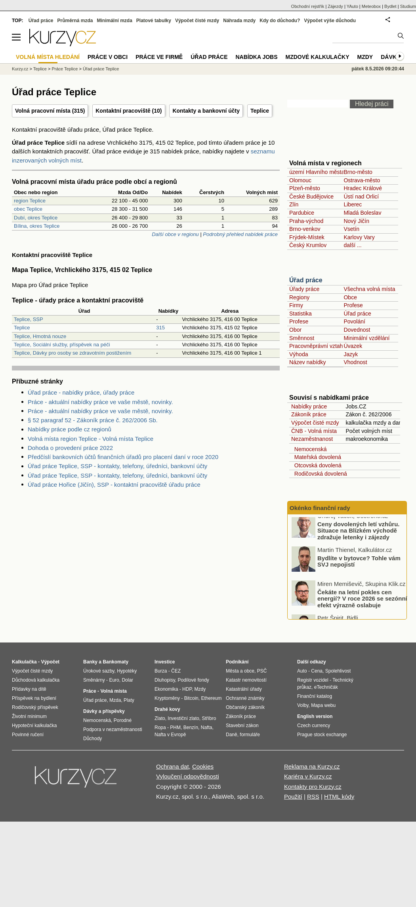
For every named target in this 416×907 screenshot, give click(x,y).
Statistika (300, 313)
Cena (316, 671)
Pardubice (301, 213)
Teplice (259, 111)
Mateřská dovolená (316, 457)
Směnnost (301, 338)
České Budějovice (311, 196)
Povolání (354, 321)
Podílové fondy (193, 680)
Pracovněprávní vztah (316, 346)
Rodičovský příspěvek (35, 707)
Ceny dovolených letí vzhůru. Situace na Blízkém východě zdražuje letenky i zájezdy (358, 536)
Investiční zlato (183, 718)
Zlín (293, 204)
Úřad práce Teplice (101, 68)
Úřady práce (304, 289)
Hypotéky (127, 671)
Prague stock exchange (322, 734)
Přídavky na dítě (29, 689)
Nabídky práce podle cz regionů (69, 429)
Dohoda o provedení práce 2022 (70, 447)
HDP (187, 689)
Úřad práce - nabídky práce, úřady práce (81, 392)
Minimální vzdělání (366, 338)
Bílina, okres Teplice (36, 226)
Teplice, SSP (28, 319)
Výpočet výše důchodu (330, 20)
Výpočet (50, 662)
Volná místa (113, 691)
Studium (408, 6)
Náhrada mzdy (239, 20)
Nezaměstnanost (312, 439)
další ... (352, 245)
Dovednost (356, 330)
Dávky (390, 57)
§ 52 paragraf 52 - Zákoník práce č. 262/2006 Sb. (93, 420)
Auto (302, 671)
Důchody (92, 738)
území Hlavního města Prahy (325, 172)
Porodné (123, 720)
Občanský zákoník (245, 707)
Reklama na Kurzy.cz (312, 766)
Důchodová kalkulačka (35, 680)
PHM (175, 727)
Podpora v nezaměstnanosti (112, 729)
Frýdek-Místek (306, 237)
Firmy (296, 305)
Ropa (160, 727)
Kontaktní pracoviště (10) (128, 111)
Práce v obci (108, 57)
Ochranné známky (245, 698)
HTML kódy (339, 796)
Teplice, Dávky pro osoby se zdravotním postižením (72, 353)
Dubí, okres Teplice (35, 218)
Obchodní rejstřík (307, 6)
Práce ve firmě (159, 57)
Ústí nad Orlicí (361, 196)
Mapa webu (323, 705)
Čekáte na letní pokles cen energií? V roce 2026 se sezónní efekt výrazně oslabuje (362, 604)
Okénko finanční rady (320, 508)
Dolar (127, 680)
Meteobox (371, 6)
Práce (89, 691)
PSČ (262, 671)
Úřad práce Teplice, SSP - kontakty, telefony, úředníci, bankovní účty (117, 466)
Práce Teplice (65, 68)
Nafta (206, 727)
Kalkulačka (24, 662)
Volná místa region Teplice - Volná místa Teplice (90, 438)
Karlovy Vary (358, 237)
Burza (161, 671)
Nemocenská (308, 449)
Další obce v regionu (175, 234)
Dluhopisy (165, 680)
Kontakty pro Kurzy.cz (313, 786)
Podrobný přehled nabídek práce (240, 234)
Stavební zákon (242, 725)
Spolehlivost (338, 671)
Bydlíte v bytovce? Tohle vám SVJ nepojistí (359, 567)
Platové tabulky (153, 20)
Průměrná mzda (75, 20)
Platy (129, 700)
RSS (313, 796)
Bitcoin (191, 698)
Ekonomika (166, 689)
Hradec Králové (362, 188)
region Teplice (30, 201)
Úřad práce (305, 280)
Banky (90, 662)
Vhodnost (355, 362)
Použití (293, 796)
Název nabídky (307, 362)
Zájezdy (335, 6)
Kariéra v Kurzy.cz (308, 776)
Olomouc (300, 180)
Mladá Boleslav (362, 213)
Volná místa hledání (48, 57)
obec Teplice (28, 209)
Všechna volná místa (369, 289)
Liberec (352, 204)
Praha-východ (306, 221)
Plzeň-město (304, 188)
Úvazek (352, 346)
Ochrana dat (172, 766)
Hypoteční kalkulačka (34, 725)
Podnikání (237, 662)
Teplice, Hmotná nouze (40, 336)
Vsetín (351, 229)
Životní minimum (29, 716)
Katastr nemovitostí (246, 680)
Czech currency (313, 725)
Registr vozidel (312, 680)
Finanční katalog (314, 696)
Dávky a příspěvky (104, 711)
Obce (350, 297)
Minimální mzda (114, 20)
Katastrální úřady (244, 689)
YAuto (352, 6)
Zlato (160, 718)
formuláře (250, 734)
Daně (231, 734)
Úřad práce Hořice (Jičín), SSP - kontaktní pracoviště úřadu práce (114, 484)
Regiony (299, 297)
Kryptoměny (167, 698)
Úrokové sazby (98, 671)
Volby (302, 705)
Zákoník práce (308, 414)
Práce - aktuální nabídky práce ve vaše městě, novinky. (100, 402)
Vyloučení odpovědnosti (187, 776)
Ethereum (211, 698)
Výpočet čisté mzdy (315, 422)
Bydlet (390, 6)
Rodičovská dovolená (319, 474)
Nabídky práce (309, 406)
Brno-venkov (305, 229)
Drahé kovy (167, 709)
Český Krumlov (307, 245)
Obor (295, 330)
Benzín (190, 727)
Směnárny (94, 680)
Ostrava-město (361, 180)
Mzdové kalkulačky (317, 57)
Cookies (203, 766)
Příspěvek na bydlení (34, 698)
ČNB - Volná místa (314, 431)
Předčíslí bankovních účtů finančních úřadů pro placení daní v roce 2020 (123, 457)
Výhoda (298, 354)
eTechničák (326, 687)
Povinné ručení (28, 734)
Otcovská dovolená (316, 465)
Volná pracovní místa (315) (50, 111)
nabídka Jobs (256, 57)
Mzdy (365, 57)
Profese (353, 305)
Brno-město (357, 172)
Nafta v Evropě (170, 734)
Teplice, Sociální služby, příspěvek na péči (62, 345)
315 (160, 328)
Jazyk (350, 354)
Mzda (115, 700)
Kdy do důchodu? (280, 20)
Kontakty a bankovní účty (206, 111)
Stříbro (209, 718)
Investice (165, 662)
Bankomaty (115, 662)
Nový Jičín (356, 221)
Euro (114, 680)
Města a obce (240, 671)
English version (314, 716)
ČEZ (176, 671)
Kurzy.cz (20, 68)
